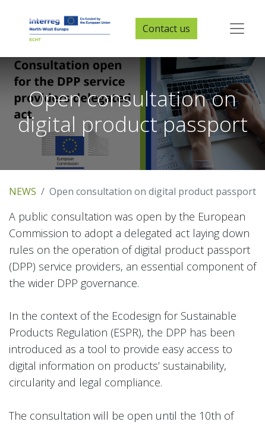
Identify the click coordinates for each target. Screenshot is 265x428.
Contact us (166, 28)
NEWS (22, 191)
